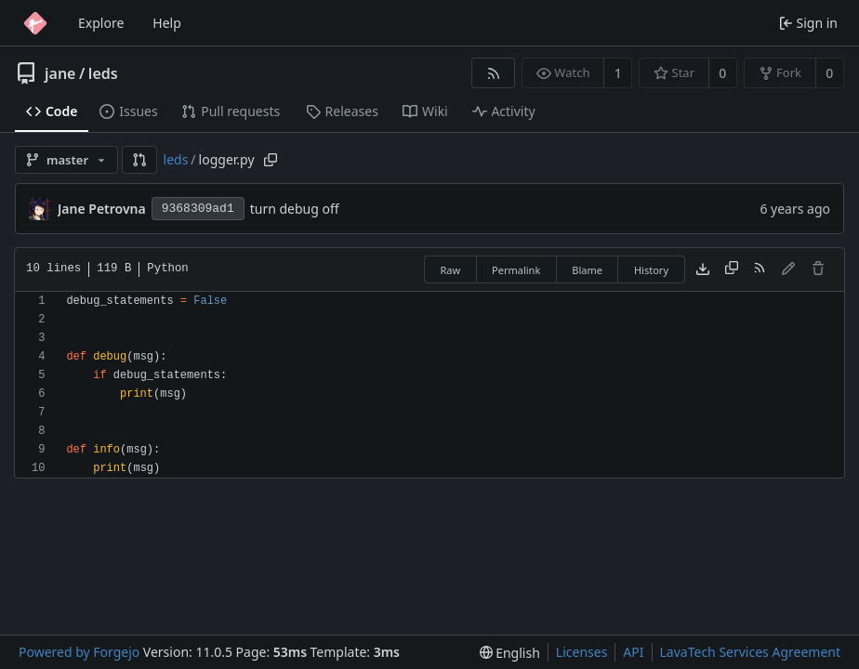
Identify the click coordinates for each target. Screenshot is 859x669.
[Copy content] (732, 269)
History (651, 270)
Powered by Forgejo (79, 652)
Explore (101, 23)
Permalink (516, 270)
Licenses (582, 652)
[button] (139, 160)
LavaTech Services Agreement (750, 652)
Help (166, 23)
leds (103, 73)
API (633, 652)
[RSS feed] (493, 73)
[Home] (35, 23)
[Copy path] (271, 160)
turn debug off (294, 208)
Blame (587, 270)
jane (60, 73)
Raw (450, 270)
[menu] (510, 653)
